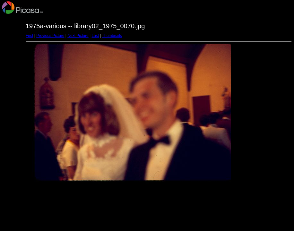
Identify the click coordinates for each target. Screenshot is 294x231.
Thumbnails (112, 35)
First (29, 35)
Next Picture (77, 35)
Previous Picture (50, 35)
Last (95, 35)
